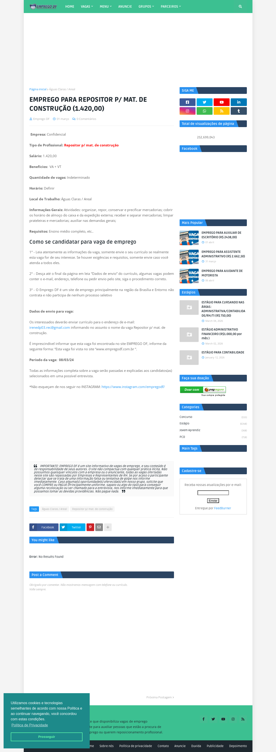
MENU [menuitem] (104, 6)
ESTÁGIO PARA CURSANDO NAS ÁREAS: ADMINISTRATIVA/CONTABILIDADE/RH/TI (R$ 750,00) (223, 309)
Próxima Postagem (159, 697)
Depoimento (238, 746)
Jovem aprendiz (213, 430)
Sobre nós (107, 746)
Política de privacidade (135, 746)
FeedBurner (222, 508)
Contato (163, 746)
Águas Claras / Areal (62, 89)
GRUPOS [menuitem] (145, 6)
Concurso (213, 417)
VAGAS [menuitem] (85, 6)
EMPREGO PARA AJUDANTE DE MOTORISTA (222, 273)
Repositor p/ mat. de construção (92, 509)
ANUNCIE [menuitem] (125, 6)
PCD (213, 437)
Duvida (196, 746)
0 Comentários (86, 119)
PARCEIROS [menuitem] (169, 6)
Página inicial (37, 89)
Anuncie (180, 746)
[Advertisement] (138, 50)
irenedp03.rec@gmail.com (49, 327)
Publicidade (215, 746)
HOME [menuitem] (69, 6)
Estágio (213, 424)
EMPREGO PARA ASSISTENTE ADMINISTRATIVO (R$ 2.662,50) (223, 254)
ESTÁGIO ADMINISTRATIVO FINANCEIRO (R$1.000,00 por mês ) (222, 334)
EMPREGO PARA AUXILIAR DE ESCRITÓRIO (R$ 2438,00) (221, 235)
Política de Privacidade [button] (29, 725)
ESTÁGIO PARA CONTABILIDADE (223, 352)
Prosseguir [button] (46, 737)
